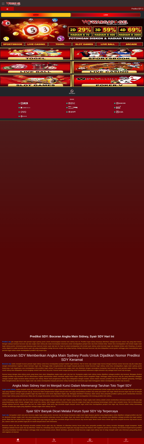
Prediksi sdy (6, 342)
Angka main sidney (8, 389)
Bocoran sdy (6, 364)
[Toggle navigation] (3, 3)
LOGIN (106, 15)
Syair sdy (5, 415)
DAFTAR (35, 15)
